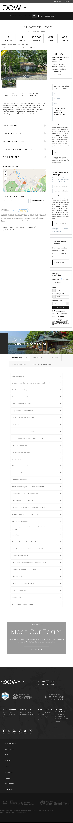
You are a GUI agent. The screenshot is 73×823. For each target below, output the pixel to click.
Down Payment (58, 293)
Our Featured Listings (20, 389)
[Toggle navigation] (70, 6)
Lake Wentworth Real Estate (22, 499)
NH (17, 227)
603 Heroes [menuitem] (9, 783)
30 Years (65, 278)
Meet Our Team (36, 649)
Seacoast (54, 357)
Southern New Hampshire (42, 363)
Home (5, 227)
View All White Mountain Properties (25, 493)
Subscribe (59, 223)
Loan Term (56, 278)
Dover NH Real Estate (20, 589)
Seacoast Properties (20, 479)
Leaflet (28, 191)
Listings (11, 227)
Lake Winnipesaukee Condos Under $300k (28, 548)
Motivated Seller (18, 375)
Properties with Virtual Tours (22, 410)
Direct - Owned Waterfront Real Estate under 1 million (32, 382)
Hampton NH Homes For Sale (23, 430)
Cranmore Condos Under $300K (24, 569)
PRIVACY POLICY (21, 811)
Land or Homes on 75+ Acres (23, 582)
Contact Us (57, 72)
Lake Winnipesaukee (19, 444)
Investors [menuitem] (9, 771)
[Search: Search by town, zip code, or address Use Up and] (20, 16)
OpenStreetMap (36, 191)
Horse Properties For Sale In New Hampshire (28, 437)
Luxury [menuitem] (7, 765)
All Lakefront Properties (21, 465)
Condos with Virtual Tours (21, 396)
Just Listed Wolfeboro (20, 520)
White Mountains (19, 363)
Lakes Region (38, 357)
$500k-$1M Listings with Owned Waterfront (28, 486)
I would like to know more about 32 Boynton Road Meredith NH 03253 (60, 114)
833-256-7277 (59, 1)
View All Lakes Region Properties (24, 603)
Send (56, 152)
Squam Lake (16, 596)
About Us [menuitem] (8, 777)
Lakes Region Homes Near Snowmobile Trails (29, 562)
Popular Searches (19, 357)
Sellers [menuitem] (8, 760)
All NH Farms (16, 423)
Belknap (23, 227)
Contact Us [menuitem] (9, 789)
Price (54, 286)
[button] (34, 16)
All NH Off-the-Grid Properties (23, 417)
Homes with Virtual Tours (21, 403)
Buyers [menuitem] (7, 754)
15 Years (56, 282)
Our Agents (57, 75)
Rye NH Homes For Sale (21, 555)
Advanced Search (47, 16)
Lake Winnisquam (18, 575)
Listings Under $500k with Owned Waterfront (28, 506)
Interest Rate (57, 299)
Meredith (31, 227)
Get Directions (38, 201)
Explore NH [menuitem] (9, 748)
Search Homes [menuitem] (10, 742)
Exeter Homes (17, 458)
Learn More (59, 261)
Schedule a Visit (65, 87)
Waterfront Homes (19, 472)
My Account (68, 1)
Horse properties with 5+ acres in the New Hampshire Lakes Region (34, 527)
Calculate (60, 306)
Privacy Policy (56, 160)
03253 (39, 227)
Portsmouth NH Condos (21, 451)
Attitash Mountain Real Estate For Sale (26, 541)
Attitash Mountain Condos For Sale (25, 513)
